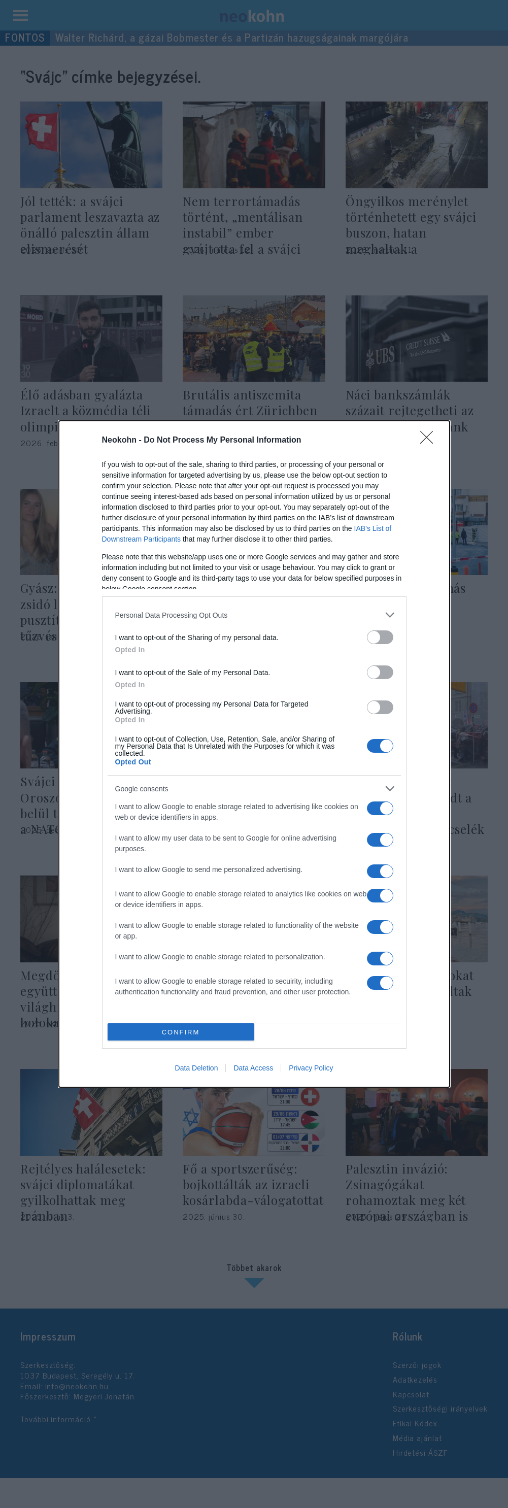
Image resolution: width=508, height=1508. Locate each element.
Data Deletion (196, 1068)
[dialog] (254, 754)
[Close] (429, 440)
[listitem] (254, 615)
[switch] (380, 637)
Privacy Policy (311, 1068)
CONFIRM (181, 1032)
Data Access (253, 1068)
